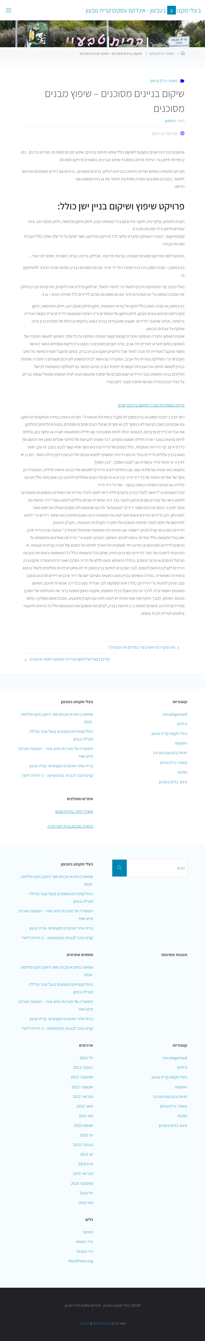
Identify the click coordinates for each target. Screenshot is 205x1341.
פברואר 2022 (83, 1096)
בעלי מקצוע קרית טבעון (169, 733)
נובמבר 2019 (83, 1144)
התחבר (87, 1232)
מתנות (182, 772)
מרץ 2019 (85, 1163)
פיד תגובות (84, 1251)
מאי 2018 (86, 1202)
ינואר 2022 (85, 1106)
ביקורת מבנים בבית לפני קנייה (70, 826)
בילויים (182, 723)
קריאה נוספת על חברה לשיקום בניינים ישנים (151, 405)
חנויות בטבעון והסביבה (170, 752)
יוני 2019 (86, 1154)
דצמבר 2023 (83, 1067)
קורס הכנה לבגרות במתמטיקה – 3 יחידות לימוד (57, 775)
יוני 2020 (86, 1135)
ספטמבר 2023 (82, 1077)
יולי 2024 (86, 1057)
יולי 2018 (86, 1193)
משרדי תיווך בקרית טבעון (74, 811)
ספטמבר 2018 (82, 1183)
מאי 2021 (86, 1115)
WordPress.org (80, 1260)
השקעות (180, 743)
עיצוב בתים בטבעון (173, 781)
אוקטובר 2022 (82, 1087)
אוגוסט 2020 (83, 1125)
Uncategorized (175, 714)
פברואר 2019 (83, 1173)
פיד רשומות (84, 1241)
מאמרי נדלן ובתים (161, 53)
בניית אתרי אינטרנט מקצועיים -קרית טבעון (61, 765)
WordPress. (94, 1323)
